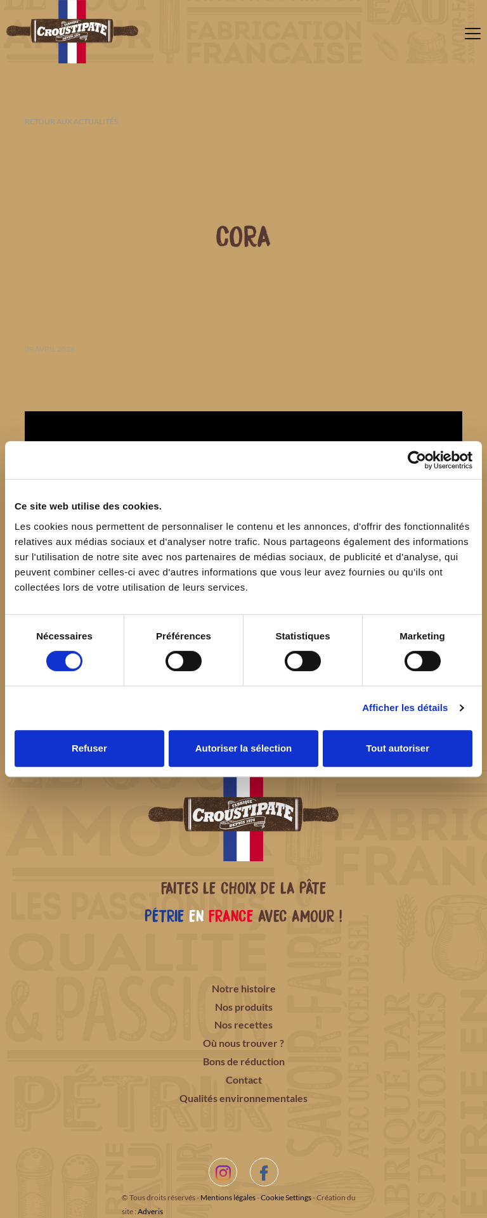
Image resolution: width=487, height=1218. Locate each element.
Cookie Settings (286, 1197)
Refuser (89, 748)
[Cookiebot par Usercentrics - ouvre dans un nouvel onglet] (416, 460)
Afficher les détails (405, 707)
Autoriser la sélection (243, 748)
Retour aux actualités (71, 121)
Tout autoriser (397, 748)
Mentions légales (228, 1197)
